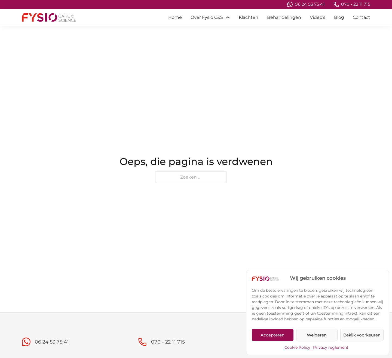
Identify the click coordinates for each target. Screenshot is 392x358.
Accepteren (272, 335)
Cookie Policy (297, 347)
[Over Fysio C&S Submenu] (228, 17)
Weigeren (317, 335)
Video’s (317, 17)
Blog (339, 17)
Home (175, 17)
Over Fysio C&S (207, 17)
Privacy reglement (330, 347)
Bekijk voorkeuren (362, 335)
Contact (361, 17)
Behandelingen (284, 17)
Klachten (248, 17)
